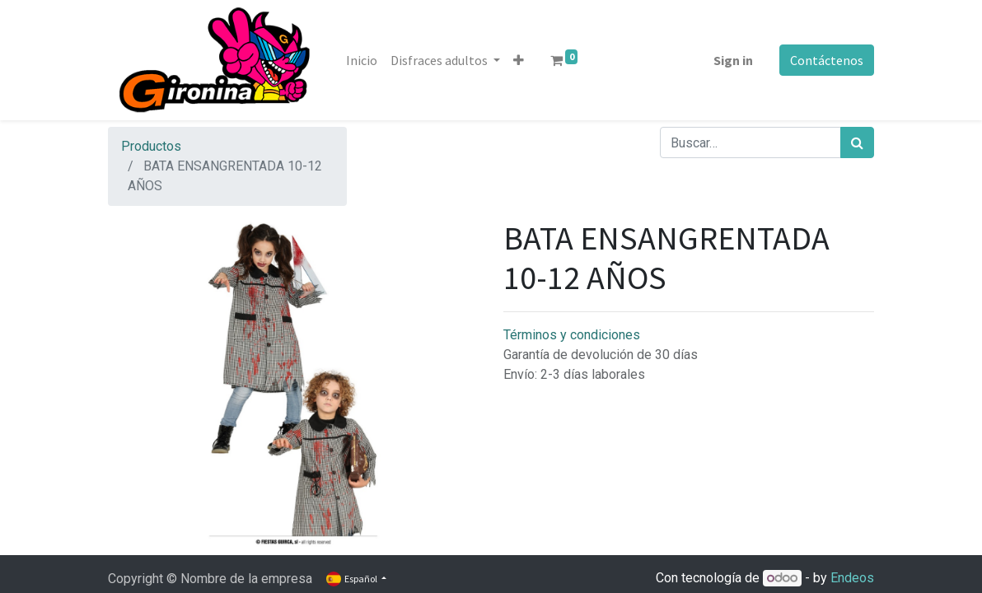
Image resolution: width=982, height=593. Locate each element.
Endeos (852, 578)
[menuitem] (361, 60)
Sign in (733, 60)
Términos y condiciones (571, 335)
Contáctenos (826, 60)
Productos (151, 146)
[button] (519, 60)
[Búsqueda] (857, 142)
